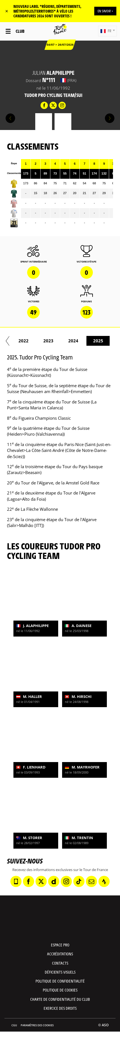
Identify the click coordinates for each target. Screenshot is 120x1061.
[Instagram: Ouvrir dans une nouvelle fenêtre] (66, 881)
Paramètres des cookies (37, 1025)
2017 (26, 340)
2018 (51, 340)
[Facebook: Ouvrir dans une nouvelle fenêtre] (28, 881)
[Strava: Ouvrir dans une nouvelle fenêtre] (104, 881)
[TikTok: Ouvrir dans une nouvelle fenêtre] (78, 881)
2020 (100, 340)
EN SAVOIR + (105, 11)
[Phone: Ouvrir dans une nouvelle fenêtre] (16, 881)
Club (20, 31)
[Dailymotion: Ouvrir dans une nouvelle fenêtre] (53, 881)
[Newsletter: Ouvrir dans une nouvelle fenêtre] (91, 881)
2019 (75, 340)
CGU (14, 1025)
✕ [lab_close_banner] (6, 11)
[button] (107, 31)
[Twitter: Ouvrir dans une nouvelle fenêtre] (41, 881)
